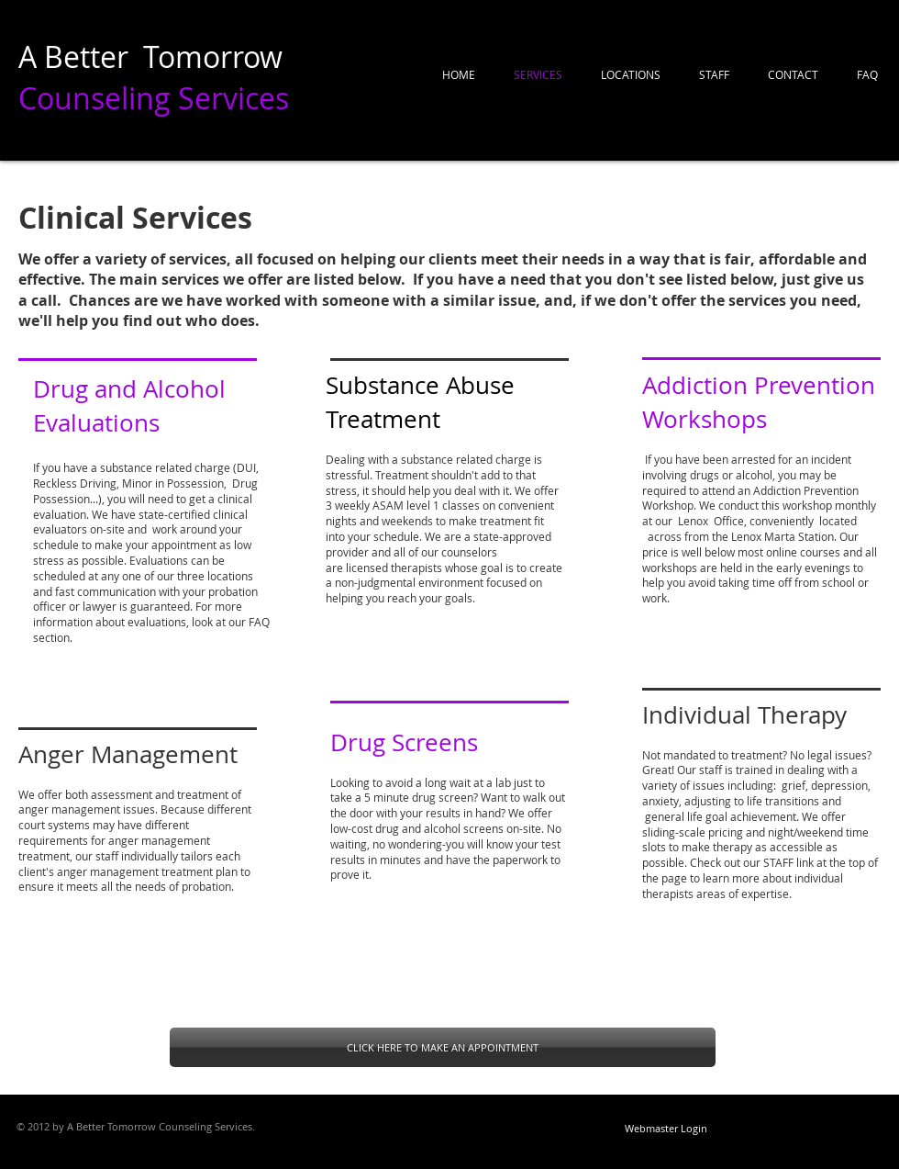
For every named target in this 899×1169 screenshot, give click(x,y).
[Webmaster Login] (665, 1128)
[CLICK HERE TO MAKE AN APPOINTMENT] (443, 1047)
